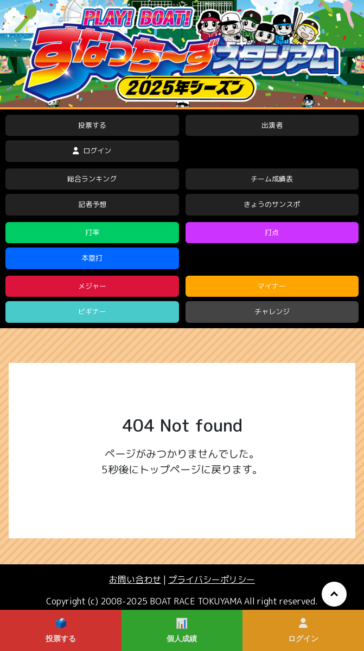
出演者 (272, 125)
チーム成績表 (272, 179)
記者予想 (92, 204)
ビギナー (92, 311)
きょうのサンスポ (272, 204)
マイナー (272, 286)
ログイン (92, 150)
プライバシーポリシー (211, 579)
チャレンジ (272, 311)
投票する (92, 125)
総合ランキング (92, 179)
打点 (272, 232)
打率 (92, 232)
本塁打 (92, 258)
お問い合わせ (135, 579)
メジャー (92, 286)
